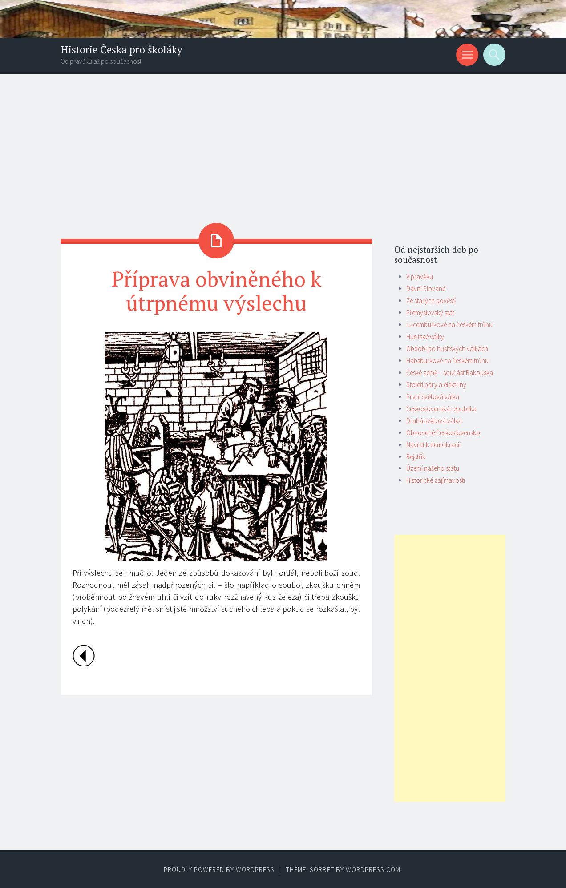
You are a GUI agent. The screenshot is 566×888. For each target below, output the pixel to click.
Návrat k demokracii (433, 444)
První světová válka (432, 396)
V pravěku (419, 276)
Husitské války (425, 336)
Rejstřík (415, 456)
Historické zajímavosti (435, 480)
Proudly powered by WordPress (219, 869)
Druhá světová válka (434, 420)
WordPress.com (373, 869)
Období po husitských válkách (447, 348)
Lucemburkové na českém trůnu (449, 324)
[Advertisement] (283, 140)
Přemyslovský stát (430, 312)
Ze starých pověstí (431, 300)
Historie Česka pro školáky (121, 50)
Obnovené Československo (443, 432)
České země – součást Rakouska (449, 372)
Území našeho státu (432, 468)
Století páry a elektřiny (436, 384)
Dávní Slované (425, 288)
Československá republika (441, 408)
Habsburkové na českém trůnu (447, 360)
